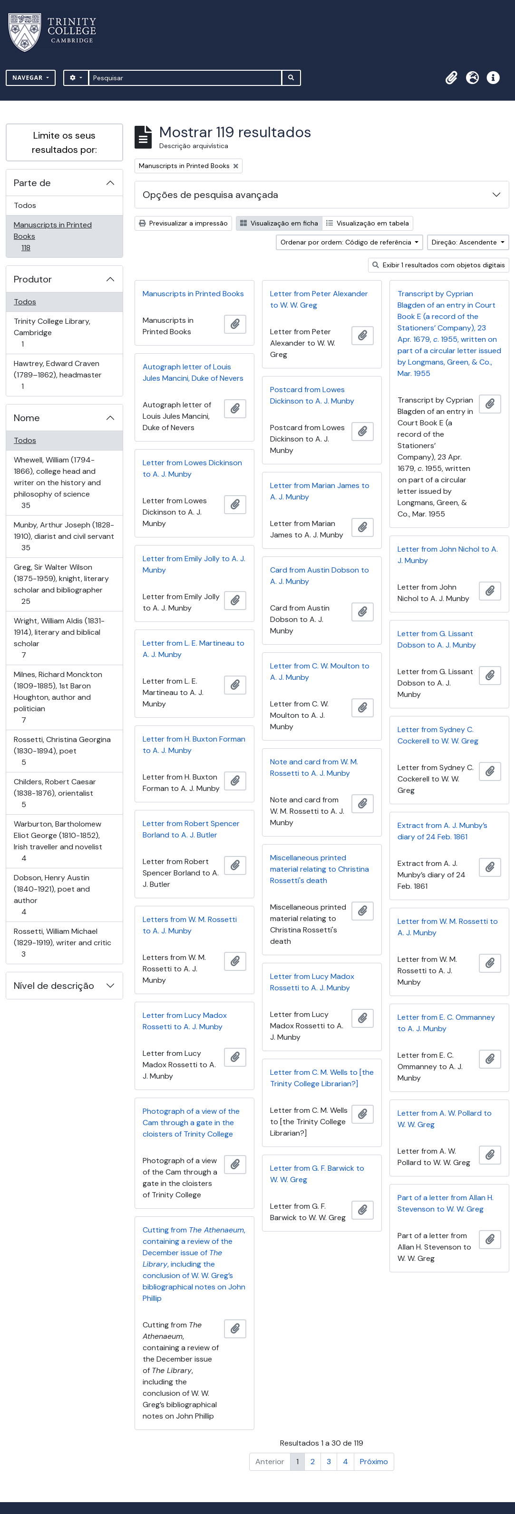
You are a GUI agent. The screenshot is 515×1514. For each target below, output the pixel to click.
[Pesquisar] (185, 78)
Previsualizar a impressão (183, 223)
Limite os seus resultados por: (64, 142)
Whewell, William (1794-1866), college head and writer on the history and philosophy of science (57, 482)
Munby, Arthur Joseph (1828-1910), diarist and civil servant (63, 536)
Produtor (33, 279)
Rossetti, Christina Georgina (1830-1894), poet (62, 750)
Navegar (28, 78)
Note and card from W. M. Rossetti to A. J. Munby (314, 767)
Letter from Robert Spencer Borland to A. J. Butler (191, 829)
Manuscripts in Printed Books (52, 236)
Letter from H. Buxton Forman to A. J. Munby (194, 744)
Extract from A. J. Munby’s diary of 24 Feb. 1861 (442, 831)
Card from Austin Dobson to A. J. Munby (319, 575)
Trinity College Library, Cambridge (51, 332)
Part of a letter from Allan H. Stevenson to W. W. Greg (446, 1203)
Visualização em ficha (279, 223)
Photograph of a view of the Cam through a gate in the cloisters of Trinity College (191, 1122)
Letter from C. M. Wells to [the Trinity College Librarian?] (322, 1078)
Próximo (374, 1462)
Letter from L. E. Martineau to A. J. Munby (193, 648)
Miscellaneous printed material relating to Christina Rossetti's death (319, 869)
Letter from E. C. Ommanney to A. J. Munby (446, 1023)
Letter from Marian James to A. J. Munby (319, 491)
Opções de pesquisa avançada (210, 194)
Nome (27, 418)
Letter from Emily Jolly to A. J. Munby (194, 564)
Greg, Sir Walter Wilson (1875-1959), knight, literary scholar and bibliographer (61, 584)
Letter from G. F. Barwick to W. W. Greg (317, 1174)
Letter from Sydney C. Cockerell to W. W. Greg (438, 735)
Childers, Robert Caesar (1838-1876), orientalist (54, 793)
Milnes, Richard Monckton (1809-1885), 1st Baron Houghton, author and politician (57, 697)
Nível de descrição (54, 985)
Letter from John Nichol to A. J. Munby (448, 554)
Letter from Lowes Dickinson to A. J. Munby (192, 468)
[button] (451, 77)
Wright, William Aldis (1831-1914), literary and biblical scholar (59, 638)
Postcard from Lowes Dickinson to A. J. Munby (312, 395)
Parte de (32, 183)
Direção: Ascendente (465, 242)
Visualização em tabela (367, 223)
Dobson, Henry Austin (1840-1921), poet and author (51, 895)
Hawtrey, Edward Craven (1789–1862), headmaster (57, 374)
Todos (25, 205)
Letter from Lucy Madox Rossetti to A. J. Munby (312, 982)
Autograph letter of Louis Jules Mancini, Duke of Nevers (193, 372)
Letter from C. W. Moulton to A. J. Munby (319, 671)
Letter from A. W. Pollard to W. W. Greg (445, 1118)
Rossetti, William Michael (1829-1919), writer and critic (62, 942)
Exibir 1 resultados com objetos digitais (438, 265)
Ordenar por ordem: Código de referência (347, 242)
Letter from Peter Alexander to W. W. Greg (319, 299)
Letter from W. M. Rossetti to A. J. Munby (448, 927)
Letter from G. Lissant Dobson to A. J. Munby (437, 639)
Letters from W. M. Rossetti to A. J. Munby (190, 925)
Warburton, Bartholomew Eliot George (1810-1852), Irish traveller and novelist (57, 841)
